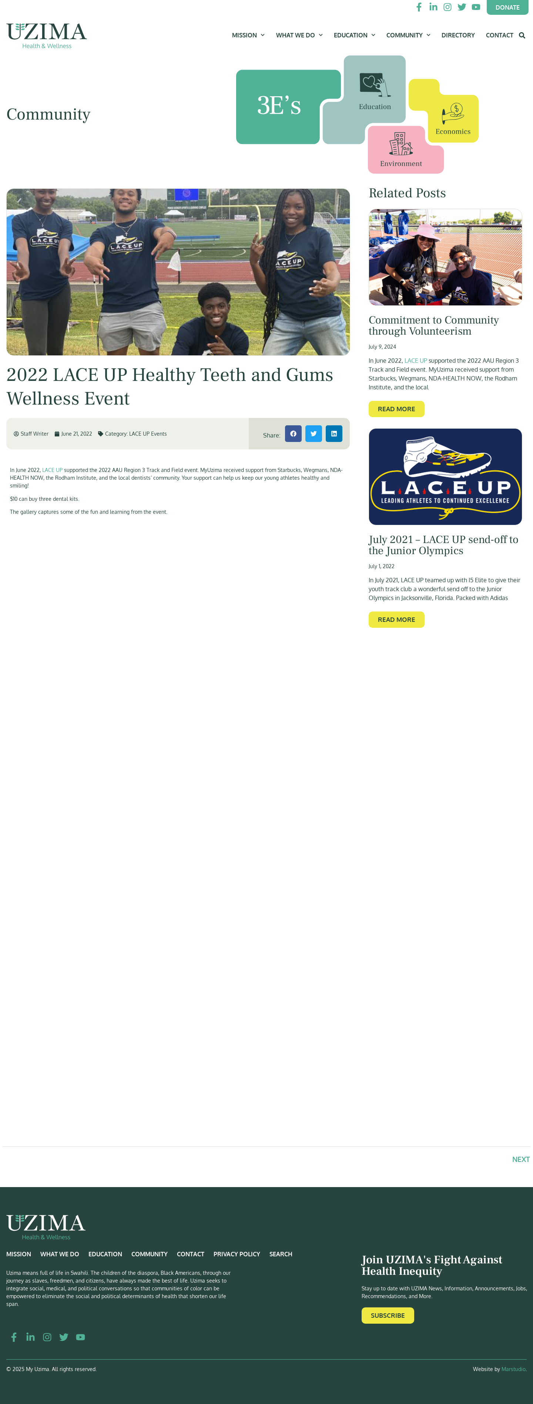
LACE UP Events (148, 433)
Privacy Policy (237, 1254)
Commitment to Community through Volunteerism (434, 325)
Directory (458, 35)
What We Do (299, 35)
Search (280, 1254)
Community (408, 35)
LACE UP (52, 470)
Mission (248, 35)
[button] (293, 433)
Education (354, 35)
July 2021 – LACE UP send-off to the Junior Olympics (444, 545)
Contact (499, 35)
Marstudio (514, 1369)
